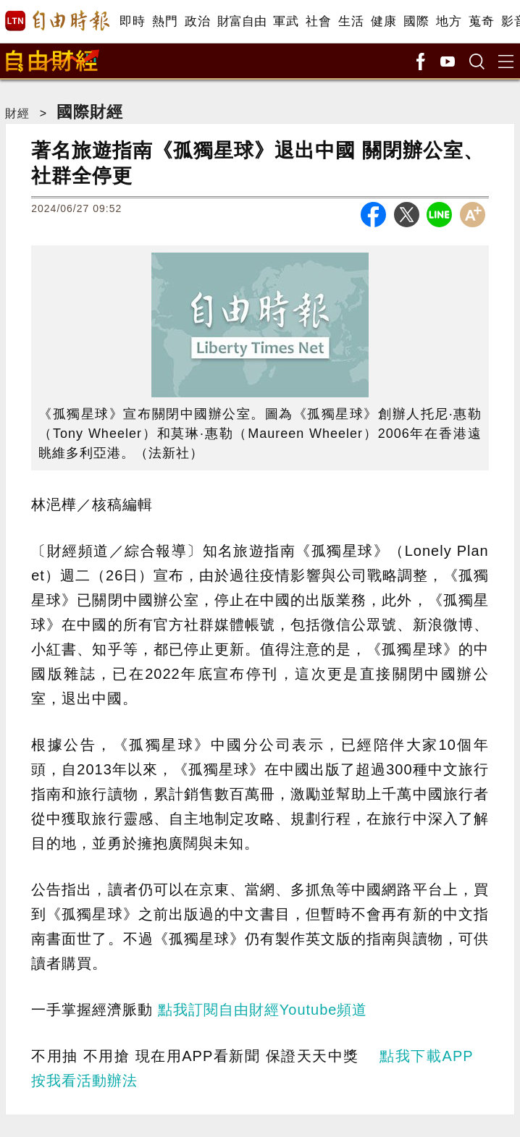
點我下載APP (426, 1056)
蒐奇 (481, 21)
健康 (383, 21)
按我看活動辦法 (84, 1081)
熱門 (164, 21)
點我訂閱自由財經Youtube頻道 (263, 1010)
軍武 (285, 21)
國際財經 (89, 112)
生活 (351, 21)
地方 (448, 21)
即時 (132, 21)
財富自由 (241, 21)
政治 (197, 21)
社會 (318, 21)
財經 (17, 113)
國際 (416, 21)
